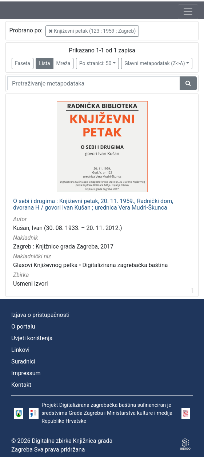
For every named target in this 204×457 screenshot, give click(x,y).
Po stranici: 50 (95, 63)
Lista (44, 63)
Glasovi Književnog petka (45, 265)
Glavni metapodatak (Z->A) (154, 63)
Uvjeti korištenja (31, 338)
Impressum (26, 373)
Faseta (22, 63)
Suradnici (23, 361)
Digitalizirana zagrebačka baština (125, 265)
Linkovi (20, 349)
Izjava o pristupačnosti (40, 314)
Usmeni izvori (30, 283)
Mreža (63, 63)
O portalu (23, 326)
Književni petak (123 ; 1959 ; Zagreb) (92, 31)
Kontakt (21, 384)
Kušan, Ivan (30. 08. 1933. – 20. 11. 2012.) (67, 227)
